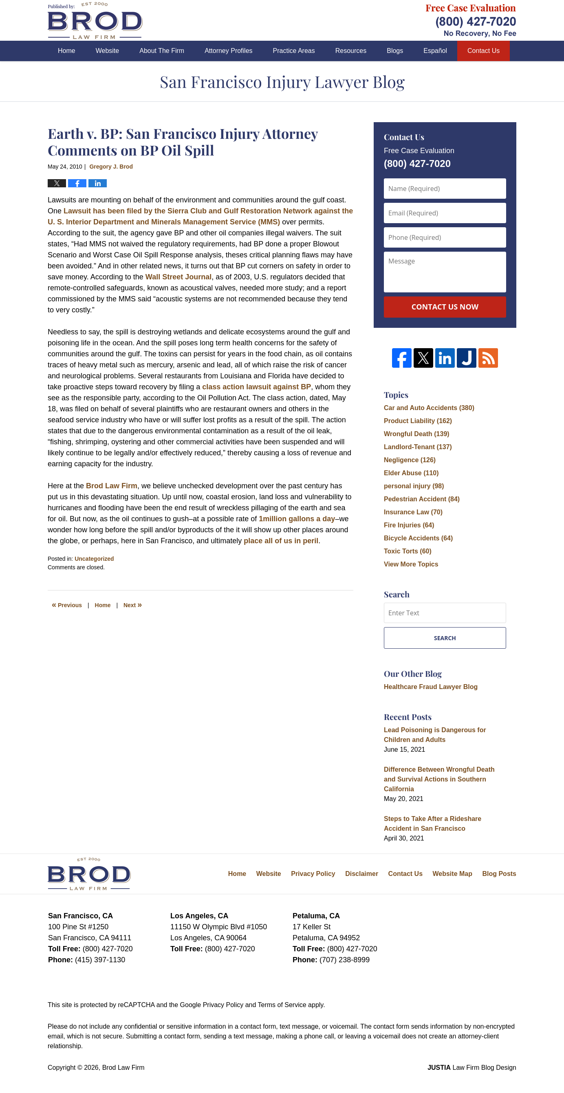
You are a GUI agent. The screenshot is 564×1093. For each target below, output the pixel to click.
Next (132, 604)
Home (66, 50)
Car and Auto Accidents (429, 407)
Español (435, 50)
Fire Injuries (409, 525)
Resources (350, 50)
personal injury (414, 486)
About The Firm (161, 50)
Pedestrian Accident (422, 499)
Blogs (395, 50)
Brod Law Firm (111, 486)
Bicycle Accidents (418, 538)
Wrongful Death (416, 433)
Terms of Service (282, 1004)
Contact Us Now (445, 307)
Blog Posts (499, 873)
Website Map (452, 873)
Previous (67, 604)
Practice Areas (294, 50)
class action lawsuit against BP (256, 387)
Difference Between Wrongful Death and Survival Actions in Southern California (439, 779)
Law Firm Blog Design (471, 1067)
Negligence (410, 460)
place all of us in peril (281, 541)
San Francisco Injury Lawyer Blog (95, 20)
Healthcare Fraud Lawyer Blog (431, 686)
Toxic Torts (408, 551)
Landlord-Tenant (418, 446)
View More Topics (411, 564)
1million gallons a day (297, 519)
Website (107, 50)
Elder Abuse (411, 473)
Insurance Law (413, 512)
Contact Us (483, 50)
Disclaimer (361, 873)
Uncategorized (94, 558)
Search (445, 638)
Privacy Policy (313, 873)
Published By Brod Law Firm (471, 20)
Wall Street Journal (178, 277)
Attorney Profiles (228, 50)
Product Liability (418, 420)
